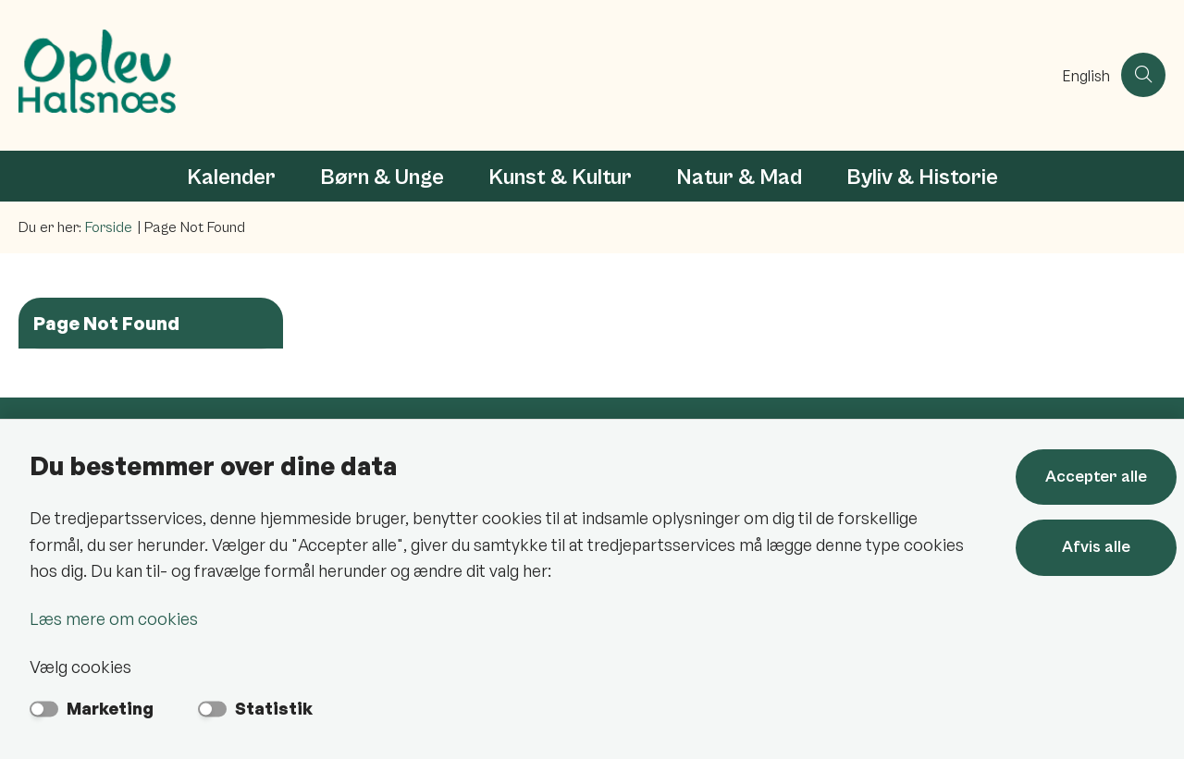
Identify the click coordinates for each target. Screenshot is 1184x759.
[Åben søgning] (1143, 75)
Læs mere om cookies (114, 618)
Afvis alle (1096, 547)
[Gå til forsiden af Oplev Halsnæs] (535, 75)
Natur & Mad (739, 177)
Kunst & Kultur (560, 177)
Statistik (274, 708)
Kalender (231, 177)
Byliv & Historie (922, 177)
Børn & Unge (382, 177)
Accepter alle (1096, 476)
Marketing (110, 708)
